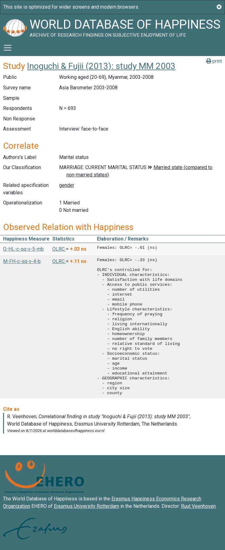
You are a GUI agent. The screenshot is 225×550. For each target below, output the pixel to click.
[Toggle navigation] (7, 48)
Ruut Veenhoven (198, 506)
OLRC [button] (59, 249)
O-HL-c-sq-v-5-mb (23, 249)
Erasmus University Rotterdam (86, 506)
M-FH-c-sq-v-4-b (22, 261)
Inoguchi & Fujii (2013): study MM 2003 (101, 66)
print (214, 61)
